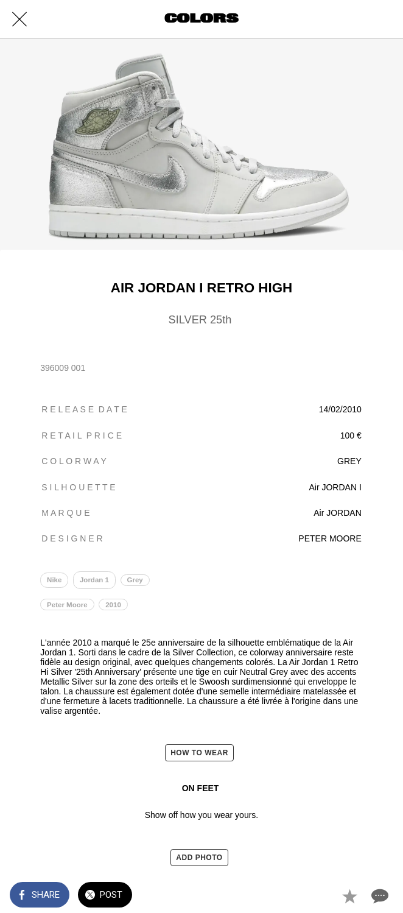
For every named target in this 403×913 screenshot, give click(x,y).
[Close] (19, 19)
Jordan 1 (94, 579)
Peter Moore (67, 604)
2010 (113, 604)
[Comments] (378, 896)
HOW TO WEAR (199, 753)
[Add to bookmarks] (349, 896)
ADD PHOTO (199, 857)
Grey (134, 579)
